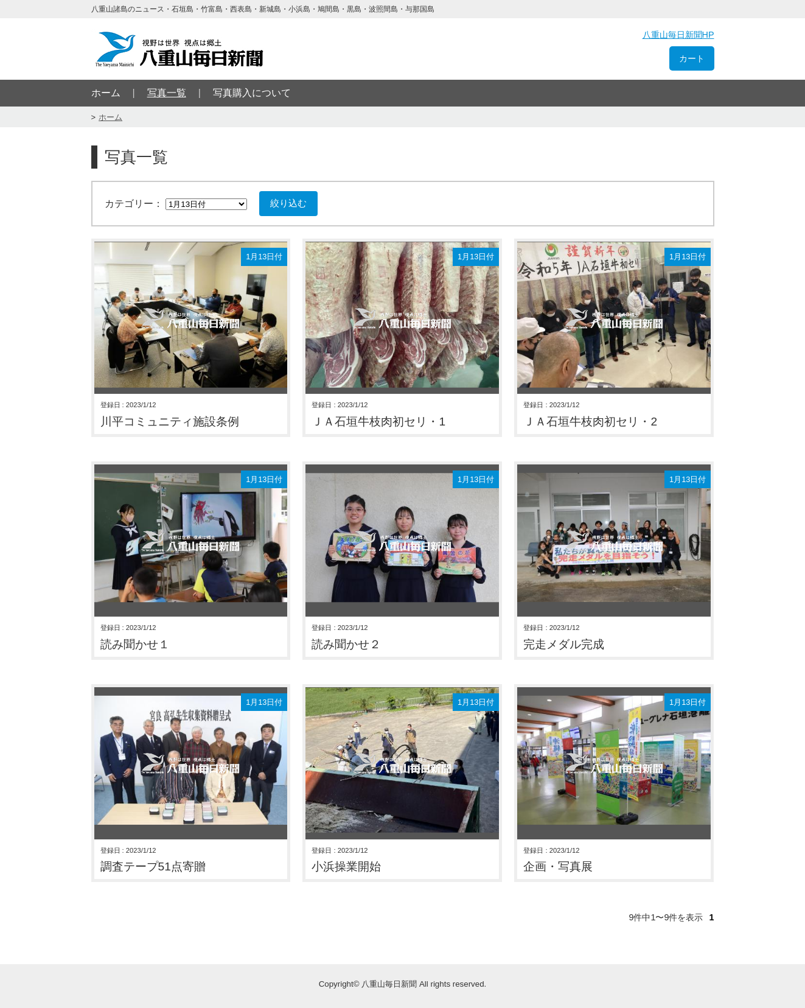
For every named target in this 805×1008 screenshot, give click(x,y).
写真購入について (252, 93)
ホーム (105, 93)
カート (692, 58)
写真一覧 (166, 93)
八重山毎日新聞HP (678, 35)
